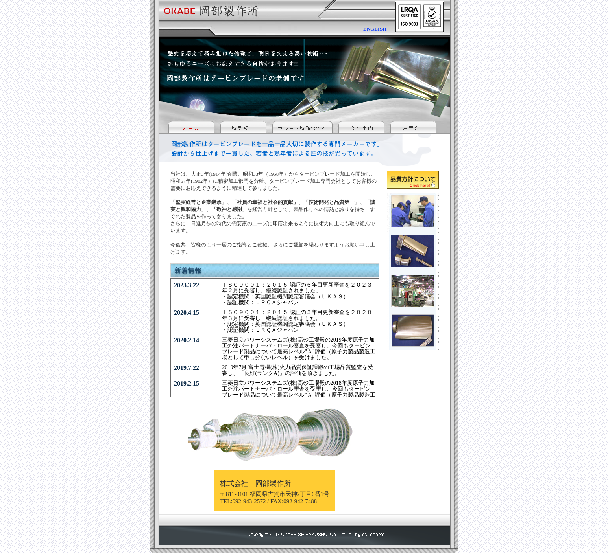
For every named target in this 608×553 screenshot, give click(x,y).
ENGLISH (374, 29)
